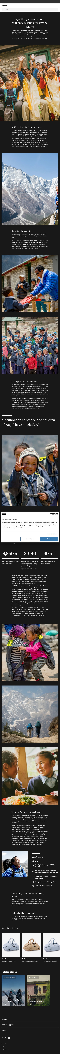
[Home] (11, 5)
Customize (30, 539)
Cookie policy (4, 1046)
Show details (51, 534)
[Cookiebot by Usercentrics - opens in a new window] (51, 514)
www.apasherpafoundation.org (43, 886)
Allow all (48, 539)
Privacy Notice (5, 1043)
